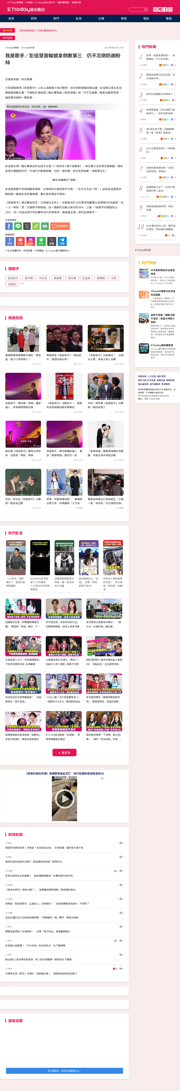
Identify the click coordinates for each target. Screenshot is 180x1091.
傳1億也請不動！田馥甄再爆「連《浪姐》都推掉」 (160, 130)
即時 (34, 18)
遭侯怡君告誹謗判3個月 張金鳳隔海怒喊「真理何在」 (34, 861)
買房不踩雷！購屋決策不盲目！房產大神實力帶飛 (163, 318)
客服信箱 (161, 380)
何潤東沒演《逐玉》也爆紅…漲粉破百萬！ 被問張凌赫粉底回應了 (41, 973)
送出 (146, 9)
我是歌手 (13, 278)
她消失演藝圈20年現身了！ (160, 94)
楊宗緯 (29, 278)
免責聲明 (165, 384)
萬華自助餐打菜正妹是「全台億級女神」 (160, 76)
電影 (146, 18)
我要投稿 (142, 376)
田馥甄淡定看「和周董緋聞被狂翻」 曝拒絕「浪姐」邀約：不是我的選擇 (22, 626)
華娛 (124, 18)
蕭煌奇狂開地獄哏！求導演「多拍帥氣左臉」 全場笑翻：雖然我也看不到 (44, 847)
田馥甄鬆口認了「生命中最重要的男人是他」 (160, 188)
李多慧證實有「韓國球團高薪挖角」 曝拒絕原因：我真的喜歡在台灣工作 (103, 701)
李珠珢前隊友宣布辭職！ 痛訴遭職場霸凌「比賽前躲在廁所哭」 (40, 875)
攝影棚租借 (63, 2)
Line (160, 9)
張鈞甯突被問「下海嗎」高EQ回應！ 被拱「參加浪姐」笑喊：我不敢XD (104, 739)
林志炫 (43, 278)
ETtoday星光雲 (26, 9)
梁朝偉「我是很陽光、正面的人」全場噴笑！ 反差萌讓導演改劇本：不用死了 (47, 903)
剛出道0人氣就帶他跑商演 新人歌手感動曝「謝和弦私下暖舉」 (39, 959)
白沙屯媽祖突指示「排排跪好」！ (160, 150)
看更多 (66, 752)
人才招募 (152, 376)
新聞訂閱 (76, 2)
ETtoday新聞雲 (15, 2)
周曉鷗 (101, 278)
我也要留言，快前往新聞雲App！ (64, 1070)
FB (165, 9)
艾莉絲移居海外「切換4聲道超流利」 (38, 30)
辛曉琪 (12, 284)
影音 (79, 18)
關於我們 (161, 376)
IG (170, 9)
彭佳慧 (86, 278)
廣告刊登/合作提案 (147, 380)
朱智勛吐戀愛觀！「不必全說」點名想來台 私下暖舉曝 (35, 945)
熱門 (56, 18)
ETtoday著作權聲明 (57, 250)
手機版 (29, 2)
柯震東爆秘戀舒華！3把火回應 (160, 208)
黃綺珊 (58, 278)
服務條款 (170, 380)
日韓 (101, 18)
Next (119, 560)
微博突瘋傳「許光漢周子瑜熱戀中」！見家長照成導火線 (160, 111)
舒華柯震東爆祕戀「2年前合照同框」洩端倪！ (160, 169)
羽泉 (114, 278)
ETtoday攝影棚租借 (162, 345)
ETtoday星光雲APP (45, 2)
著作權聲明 (155, 384)
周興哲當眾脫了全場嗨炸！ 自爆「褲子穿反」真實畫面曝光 (37, 931)
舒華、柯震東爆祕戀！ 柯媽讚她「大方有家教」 (160, 57)
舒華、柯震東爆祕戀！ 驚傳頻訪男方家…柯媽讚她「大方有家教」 (64, 503)
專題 (169, 18)
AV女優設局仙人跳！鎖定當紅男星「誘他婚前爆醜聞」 (160, 227)
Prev (10, 560)
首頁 (11, 18)
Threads (155, 9)
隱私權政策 (143, 384)
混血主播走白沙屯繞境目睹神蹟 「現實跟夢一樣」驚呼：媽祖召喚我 (41, 917)
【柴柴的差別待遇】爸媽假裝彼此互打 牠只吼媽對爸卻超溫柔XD (64, 773)
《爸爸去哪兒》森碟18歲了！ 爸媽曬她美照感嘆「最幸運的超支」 (41, 889)
